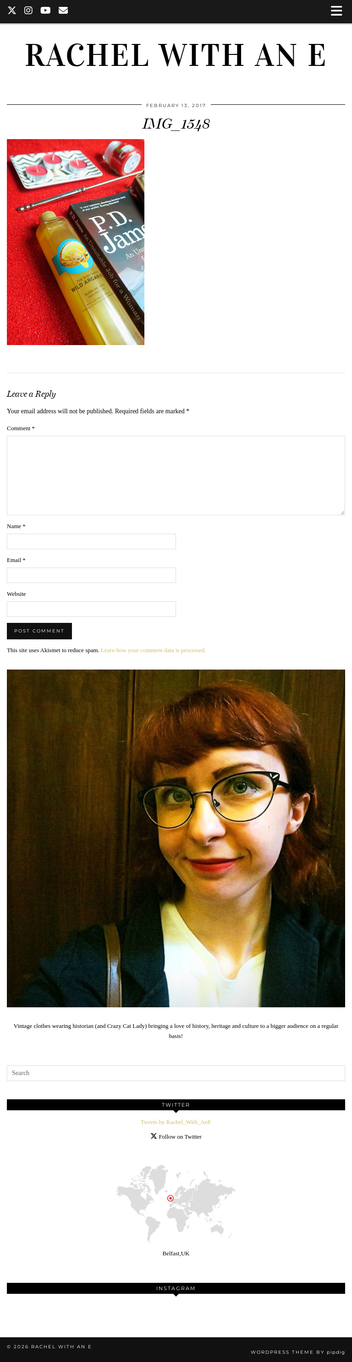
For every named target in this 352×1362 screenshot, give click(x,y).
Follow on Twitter (176, 1136)
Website (16, 593)
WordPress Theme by (298, 1352)
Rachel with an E (176, 55)
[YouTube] (45, 11)
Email (16, 560)
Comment (21, 428)
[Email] (63, 11)
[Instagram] (28, 11)
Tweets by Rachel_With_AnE (176, 1122)
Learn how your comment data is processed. (153, 650)
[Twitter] (12, 11)
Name (16, 526)
